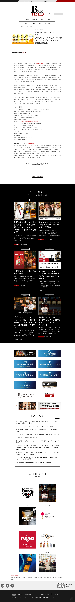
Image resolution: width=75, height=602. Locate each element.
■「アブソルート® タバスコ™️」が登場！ (27, 437)
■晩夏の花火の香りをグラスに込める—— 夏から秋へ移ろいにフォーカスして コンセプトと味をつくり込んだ (38, 422)
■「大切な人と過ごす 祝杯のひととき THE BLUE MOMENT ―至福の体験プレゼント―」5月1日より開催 (37, 458)
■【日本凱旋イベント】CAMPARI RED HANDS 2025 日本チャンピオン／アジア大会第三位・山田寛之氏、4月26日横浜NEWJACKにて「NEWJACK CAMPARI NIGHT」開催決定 (37, 447)
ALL (22, 19)
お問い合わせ (20, 594)
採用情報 (14, 595)
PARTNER (29, 26)
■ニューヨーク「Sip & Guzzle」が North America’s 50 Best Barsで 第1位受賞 (37, 434)
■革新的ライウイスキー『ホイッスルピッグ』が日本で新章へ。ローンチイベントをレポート (37, 430)
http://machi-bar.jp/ (39, 63)
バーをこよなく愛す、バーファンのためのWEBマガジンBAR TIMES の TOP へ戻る (37, 164)
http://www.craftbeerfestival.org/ (30, 121)
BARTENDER (50, 19)
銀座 (68, 586)
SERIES (22, 26)
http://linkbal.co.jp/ (33, 143)
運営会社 (14, 594)
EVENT (40, 23)
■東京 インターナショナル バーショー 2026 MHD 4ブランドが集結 (34, 426)
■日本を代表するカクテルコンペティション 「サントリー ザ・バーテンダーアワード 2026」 (37, 441)
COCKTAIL (34, 19)
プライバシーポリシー (46, 594)
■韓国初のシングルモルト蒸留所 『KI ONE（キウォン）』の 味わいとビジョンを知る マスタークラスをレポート (37, 453)
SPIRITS (42, 19)
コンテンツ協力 (28, 594)
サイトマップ (36, 594)
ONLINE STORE (70, 584)
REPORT (27, 23)
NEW (34, 23)
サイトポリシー (55, 594)
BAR (27, 19)
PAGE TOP (71, 598)
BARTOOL (47, 23)
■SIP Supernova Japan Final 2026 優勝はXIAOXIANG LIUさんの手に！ (35, 462)
